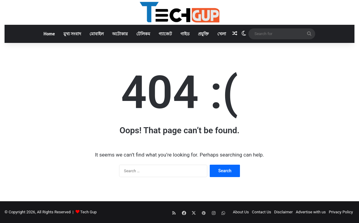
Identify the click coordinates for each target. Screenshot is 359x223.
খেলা (221, 33)
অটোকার (120, 33)
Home (49, 33)
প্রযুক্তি (203, 33)
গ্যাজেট (165, 33)
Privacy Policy (341, 212)
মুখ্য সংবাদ (72, 33)
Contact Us (261, 212)
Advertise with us (311, 212)
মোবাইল (96, 33)
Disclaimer (283, 212)
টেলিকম (143, 33)
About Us (241, 212)
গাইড (184, 33)
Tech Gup (88, 212)
